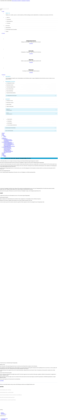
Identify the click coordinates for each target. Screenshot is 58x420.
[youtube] (4, 407)
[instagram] (1, 407)
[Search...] (4, 8)
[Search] (0, 9)
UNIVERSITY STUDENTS (25, 0)
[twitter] (0, 407)
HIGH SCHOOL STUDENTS (16, 0)
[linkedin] (3, 407)
